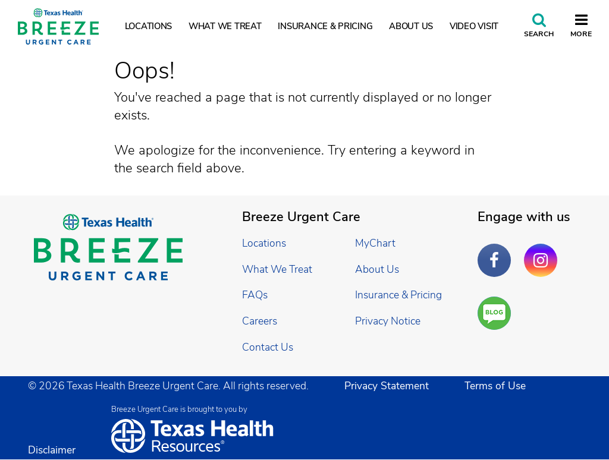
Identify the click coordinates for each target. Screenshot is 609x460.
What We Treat (225, 26)
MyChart (375, 243)
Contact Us (267, 347)
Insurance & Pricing (325, 26)
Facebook (497, 251)
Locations (148, 26)
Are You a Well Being (497, 313)
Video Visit (474, 26)
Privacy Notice (387, 321)
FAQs (255, 295)
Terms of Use (495, 386)
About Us (411, 26)
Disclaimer (52, 450)
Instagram (543, 251)
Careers (259, 321)
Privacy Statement (386, 386)
